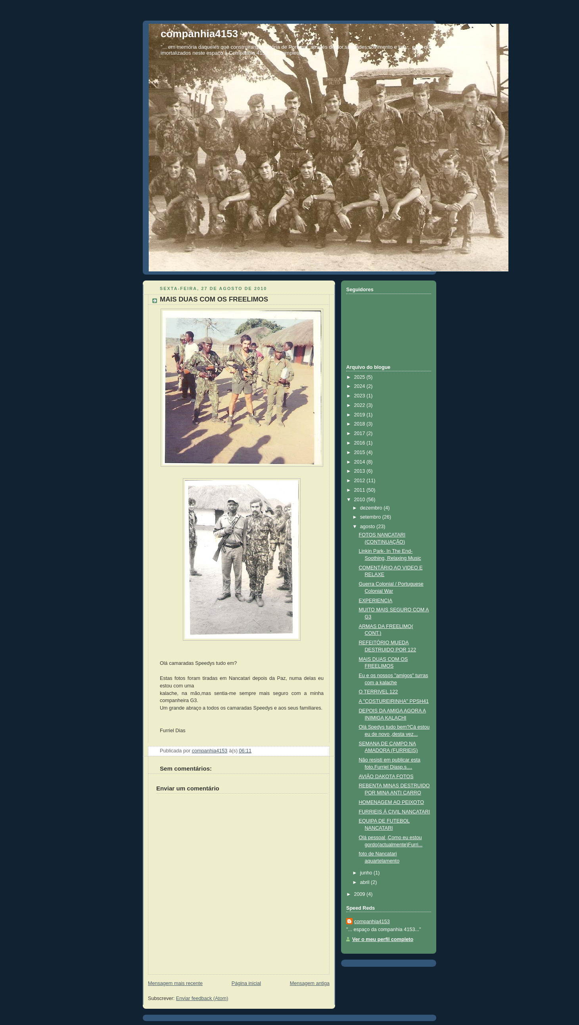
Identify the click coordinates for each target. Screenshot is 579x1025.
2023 (360, 396)
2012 (360, 480)
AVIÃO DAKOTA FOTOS (386, 776)
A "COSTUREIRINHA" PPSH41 (394, 701)
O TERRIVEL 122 (378, 692)
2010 (360, 499)
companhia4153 (199, 34)
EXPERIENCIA (376, 600)
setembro (371, 517)
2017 (360, 433)
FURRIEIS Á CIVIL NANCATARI (394, 812)
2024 (360, 386)
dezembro (372, 508)
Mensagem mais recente (175, 983)
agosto (368, 526)
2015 (360, 452)
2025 (360, 377)
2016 (360, 443)
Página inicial (246, 983)
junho (367, 873)
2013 (360, 471)
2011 (360, 490)
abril (365, 882)
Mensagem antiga (310, 983)
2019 (360, 415)
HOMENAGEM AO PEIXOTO (391, 802)
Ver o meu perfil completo (382, 939)
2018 (360, 424)
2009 (360, 894)
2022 (360, 405)
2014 (360, 462)
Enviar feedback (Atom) (202, 998)
